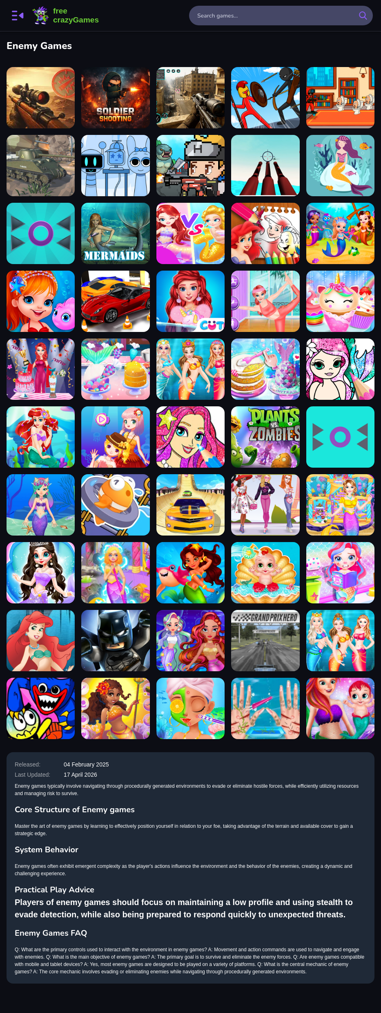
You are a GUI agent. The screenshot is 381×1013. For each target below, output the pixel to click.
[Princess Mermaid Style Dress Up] (190, 369)
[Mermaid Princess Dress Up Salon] (115, 437)
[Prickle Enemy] (340, 437)
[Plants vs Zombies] (265, 437)
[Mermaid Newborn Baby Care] (340, 708)
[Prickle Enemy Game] (41, 233)
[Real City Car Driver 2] (190, 505)
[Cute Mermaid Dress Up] (41, 301)
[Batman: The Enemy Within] (115, 640)
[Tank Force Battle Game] (41, 97)
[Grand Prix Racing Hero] (265, 640)
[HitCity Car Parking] (115, 301)
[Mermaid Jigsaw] (340, 165)
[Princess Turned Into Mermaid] (190, 301)
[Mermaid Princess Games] (41, 505)
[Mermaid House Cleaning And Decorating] (340, 505)
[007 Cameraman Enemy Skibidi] (340, 97)
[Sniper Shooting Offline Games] (190, 97)
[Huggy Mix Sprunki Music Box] (115, 165)
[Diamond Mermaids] (190, 640)
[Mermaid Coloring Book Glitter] (340, 369)
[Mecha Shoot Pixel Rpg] (190, 165)
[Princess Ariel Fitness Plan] (265, 301)
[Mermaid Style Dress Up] (340, 640)
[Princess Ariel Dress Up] (41, 640)
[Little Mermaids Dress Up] (340, 233)
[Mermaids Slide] (115, 233)
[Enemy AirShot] (265, 165)
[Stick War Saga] (265, 97)
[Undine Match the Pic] (190, 572)
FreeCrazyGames (65, 15)
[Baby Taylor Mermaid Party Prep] (115, 369)
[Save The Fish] (115, 505)
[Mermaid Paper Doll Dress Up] (190, 233)
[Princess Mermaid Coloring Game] (190, 437)
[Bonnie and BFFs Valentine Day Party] (265, 505)
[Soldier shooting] (115, 97)
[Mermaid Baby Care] (265, 572)
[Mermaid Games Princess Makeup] (190, 708)
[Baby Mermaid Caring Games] (340, 572)
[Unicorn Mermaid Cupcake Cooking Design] (340, 301)
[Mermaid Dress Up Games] (115, 708)
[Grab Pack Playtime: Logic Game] (41, 708)
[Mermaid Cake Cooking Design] (41, 369)
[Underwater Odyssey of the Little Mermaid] (41, 437)
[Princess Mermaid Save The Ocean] (265, 708)
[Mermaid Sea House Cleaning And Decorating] (115, 572)
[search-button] (363, 15)
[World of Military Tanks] (41, 165)
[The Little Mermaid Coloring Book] (265, 233)
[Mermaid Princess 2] (41, 572)
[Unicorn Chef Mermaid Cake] (265, 369)
